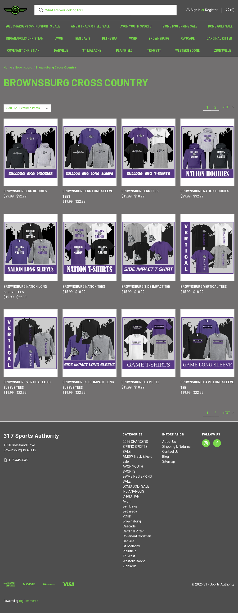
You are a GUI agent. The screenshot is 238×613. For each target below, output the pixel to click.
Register (211, 10)
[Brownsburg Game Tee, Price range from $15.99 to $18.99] (148, 343)
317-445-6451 (19, 460)
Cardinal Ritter (219, 38)
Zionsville (130, 566)
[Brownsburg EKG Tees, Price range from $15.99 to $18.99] (148, 152)
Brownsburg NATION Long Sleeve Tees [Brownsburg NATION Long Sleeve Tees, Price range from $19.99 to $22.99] (25, 289)
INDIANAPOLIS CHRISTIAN (24, 38)
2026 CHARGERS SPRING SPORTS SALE (32, 26)
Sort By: (11, 108)
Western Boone (187, 50)
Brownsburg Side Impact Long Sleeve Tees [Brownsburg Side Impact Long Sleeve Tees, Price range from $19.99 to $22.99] (88, 385)
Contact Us (170, 451)
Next (228, 107)
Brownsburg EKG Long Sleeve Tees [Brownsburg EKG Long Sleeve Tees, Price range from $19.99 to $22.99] (88, 194)
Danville (61, 50)
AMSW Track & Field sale (90, 26)
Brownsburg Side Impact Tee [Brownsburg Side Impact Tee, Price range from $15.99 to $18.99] (145, 286)
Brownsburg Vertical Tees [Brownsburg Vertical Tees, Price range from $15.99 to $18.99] (203, 286)
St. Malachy (92, 50)
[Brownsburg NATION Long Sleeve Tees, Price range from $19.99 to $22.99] (30, 247)
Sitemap (168, 461)
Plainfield (124, 50)
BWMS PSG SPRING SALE (179, 26)
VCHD (133, 38)
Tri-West (154, 50)
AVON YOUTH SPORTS (136, 26)
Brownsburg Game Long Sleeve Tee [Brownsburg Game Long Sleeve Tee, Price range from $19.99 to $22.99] (207, 385)
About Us (169, 442)
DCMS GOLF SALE (220, 26)
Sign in (196, 10)
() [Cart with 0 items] (230, 10)
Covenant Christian (23, 50)
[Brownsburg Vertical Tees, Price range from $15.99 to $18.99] (207, 247)
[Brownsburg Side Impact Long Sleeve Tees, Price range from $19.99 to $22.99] (89, 343)
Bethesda (109, 38)
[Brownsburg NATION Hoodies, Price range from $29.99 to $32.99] (207, 152)
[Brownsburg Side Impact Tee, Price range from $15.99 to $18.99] (148, 247)
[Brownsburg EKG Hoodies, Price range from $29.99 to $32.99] (30, 152)
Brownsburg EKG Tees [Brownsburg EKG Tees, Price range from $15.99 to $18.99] (140, 191)
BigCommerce (28, 601)
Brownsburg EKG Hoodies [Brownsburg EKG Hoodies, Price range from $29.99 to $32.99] (25, 191)
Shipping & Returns (176, 446)
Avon (59, 38)
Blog (165, 456)
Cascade (188, 38)
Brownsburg (159, 38)
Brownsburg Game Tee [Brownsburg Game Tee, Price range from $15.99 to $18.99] (140, 382)
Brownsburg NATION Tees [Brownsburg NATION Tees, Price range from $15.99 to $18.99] (84, 286)
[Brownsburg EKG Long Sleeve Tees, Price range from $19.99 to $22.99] (89, 152)
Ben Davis (82, 38)
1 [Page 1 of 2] (207, 107)
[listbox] (35, 108)
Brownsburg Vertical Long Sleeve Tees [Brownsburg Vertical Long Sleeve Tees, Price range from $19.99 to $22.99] (27, 385)
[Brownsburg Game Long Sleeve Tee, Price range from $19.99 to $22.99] (207, 343)
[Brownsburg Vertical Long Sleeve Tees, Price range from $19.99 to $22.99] (30, 343)
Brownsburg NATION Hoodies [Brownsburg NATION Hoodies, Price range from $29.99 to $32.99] (204, 191)
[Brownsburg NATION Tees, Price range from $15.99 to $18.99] (89, 247)
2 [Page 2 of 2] (215, 107)
